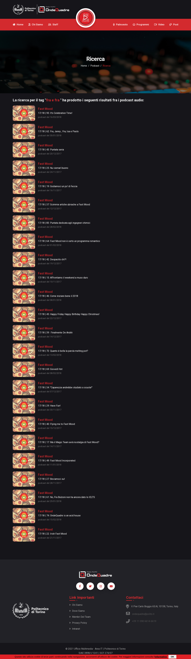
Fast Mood (45, 109)
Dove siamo (77, 610)
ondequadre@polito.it (140, 613)
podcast (94, 65)
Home (84, 65)
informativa (161, 656)
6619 (153, 621)
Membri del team (80, 616)
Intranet (74, 628)
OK (172, 656)
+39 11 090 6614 (141, 621)
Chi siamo (76, 604)
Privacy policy (78, 622)
